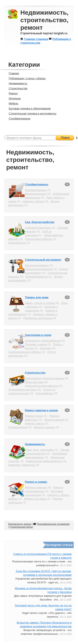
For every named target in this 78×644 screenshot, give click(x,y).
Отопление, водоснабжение (43, 340)
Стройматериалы (17, 118)
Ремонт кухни (34, 415)
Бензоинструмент (37, 265)
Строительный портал (21, 527)
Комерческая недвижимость (44, 461)
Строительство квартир (41, 385)
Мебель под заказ (35, 498)
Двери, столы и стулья (40, 303)
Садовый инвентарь (38, 227)
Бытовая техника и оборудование (28, 108)
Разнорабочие (17, 242)
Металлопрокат (35, 193)
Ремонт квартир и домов (41, 410)
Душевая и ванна (35, 344)
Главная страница (34, 39)
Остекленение (17, 427)
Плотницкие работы (38, 239)
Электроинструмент (39, 269)
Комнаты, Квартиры (21, 464)
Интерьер (13, 98)
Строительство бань (22, 389)
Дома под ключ (34, 382)
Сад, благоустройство (39, 222)
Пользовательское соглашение (51, 524)
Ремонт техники (36, 487)
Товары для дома (36, 297)
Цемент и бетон (33, 201)
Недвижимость (16, 83)
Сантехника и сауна (38, 335)
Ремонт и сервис (36, 481)
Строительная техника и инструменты (30, 113)
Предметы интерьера (37, 318)
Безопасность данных (19, 524)
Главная (12, 73)
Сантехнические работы (24, 351)
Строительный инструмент (43, 259)
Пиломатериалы (35, 190)
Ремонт (11, 93)
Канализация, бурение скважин (44, 378)
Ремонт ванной (54, 419)
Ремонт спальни (44, 427)
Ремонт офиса (34, 423)
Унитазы (45, 348)
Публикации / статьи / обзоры (25, 78)
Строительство (16, 88)
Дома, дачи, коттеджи (39, 449)
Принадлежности (36, 276)
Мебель (11, 103)
